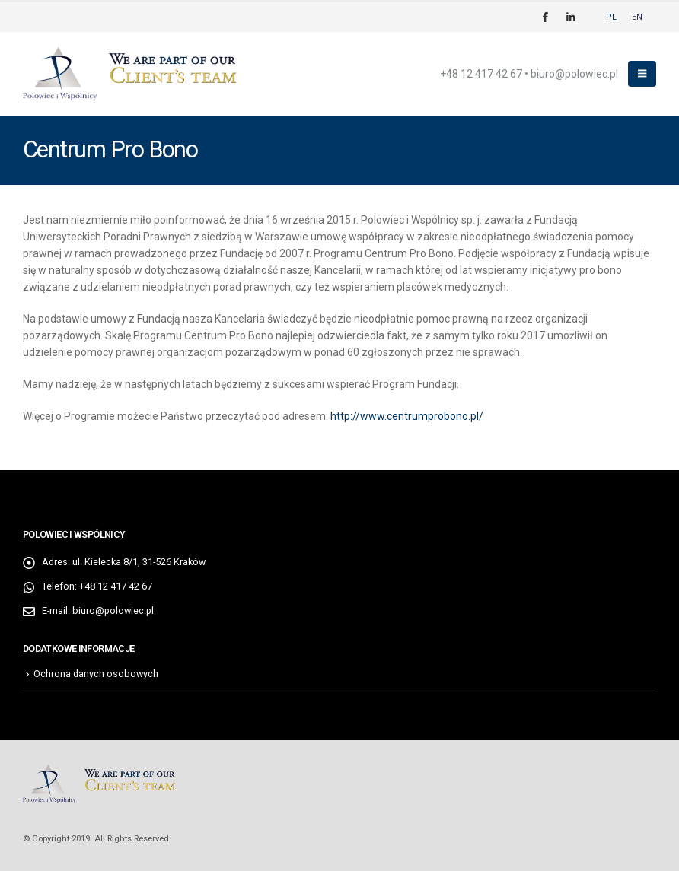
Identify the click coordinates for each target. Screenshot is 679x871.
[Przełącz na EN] (637, 17)
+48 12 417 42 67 (481, 74)
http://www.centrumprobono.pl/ (406, 416)
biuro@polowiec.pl (574, 74)
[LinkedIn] (570, 16)
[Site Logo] (129, 74)
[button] (642, 74)
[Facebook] (545, 16)
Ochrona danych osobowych (95, 673)
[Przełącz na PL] (611, 17)
